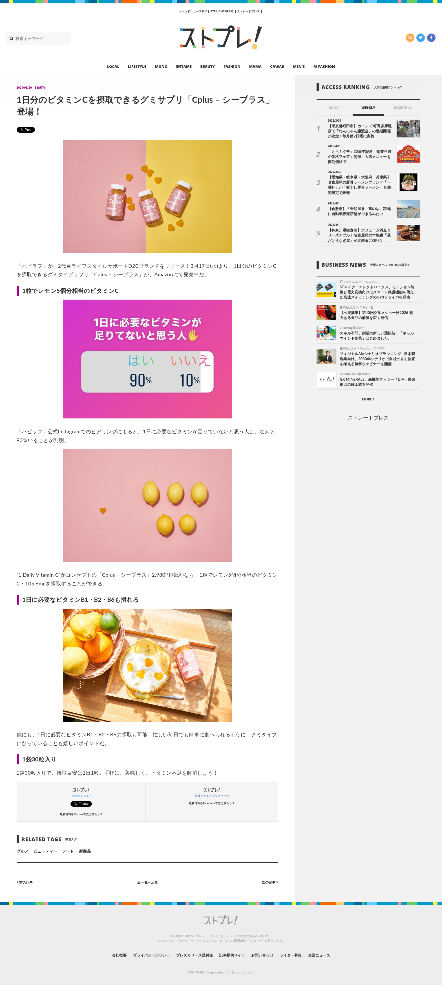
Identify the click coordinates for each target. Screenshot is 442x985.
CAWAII (277, 66)
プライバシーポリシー (146, 955)
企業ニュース (327, 955)
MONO (161, 66)
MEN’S (299, 66)
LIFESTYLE (137, 66)
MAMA (255, 66)
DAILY (333, 107)
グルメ (22, 851)
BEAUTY (207, 66)
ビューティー (45, 851)
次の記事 (268, 882)
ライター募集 (296, 955)
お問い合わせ (265, 955)
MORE (368, 398)
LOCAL (113, 66)
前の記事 (26, 882)
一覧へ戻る (147, 882)
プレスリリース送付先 (192, 955)
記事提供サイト (233, 955)
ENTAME (184, 66)
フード (68, 851)
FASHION (232, 66)
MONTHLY (403, 107)
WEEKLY (368, 107)
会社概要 (111, 955)
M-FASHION (324, 66)
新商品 (85, 851)
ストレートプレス (368, 417)
